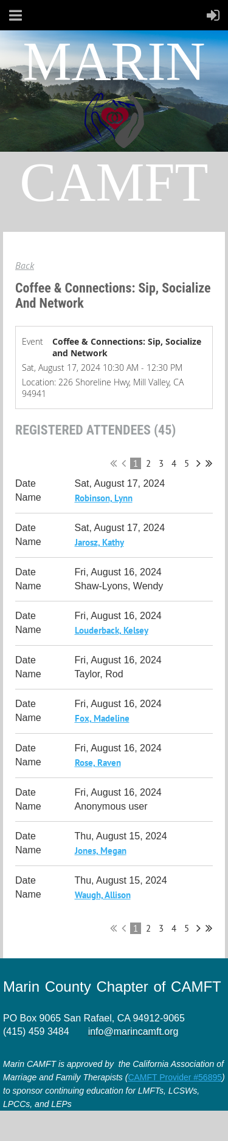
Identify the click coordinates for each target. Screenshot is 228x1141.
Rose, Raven (98, 762)
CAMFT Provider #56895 (175, 1077)
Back (24, 265)
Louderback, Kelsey (111, 630)
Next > (198, 463)
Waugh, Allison (103, 895)
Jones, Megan (100, 850)
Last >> (208, 463)
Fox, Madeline (102, 718)
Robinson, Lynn (104, 498)
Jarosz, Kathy (99, 542)
